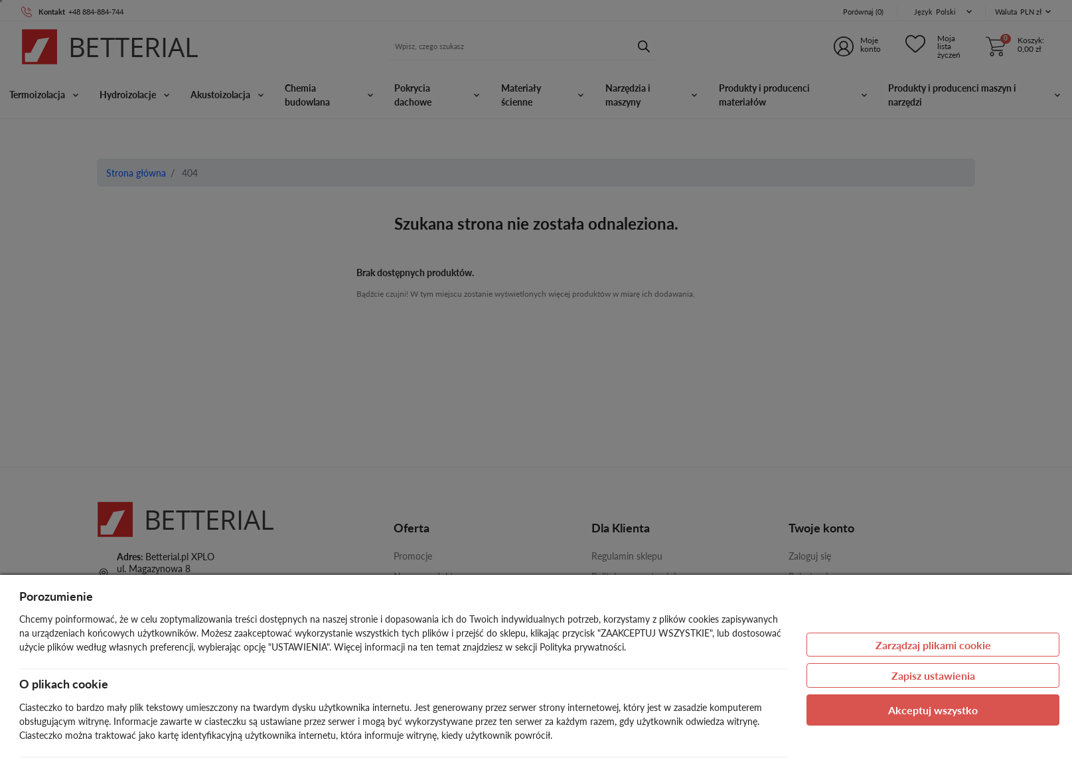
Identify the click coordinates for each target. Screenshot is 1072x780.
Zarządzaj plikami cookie (933, 645)
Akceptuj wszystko (933, 710)
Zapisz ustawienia (933, 675)
